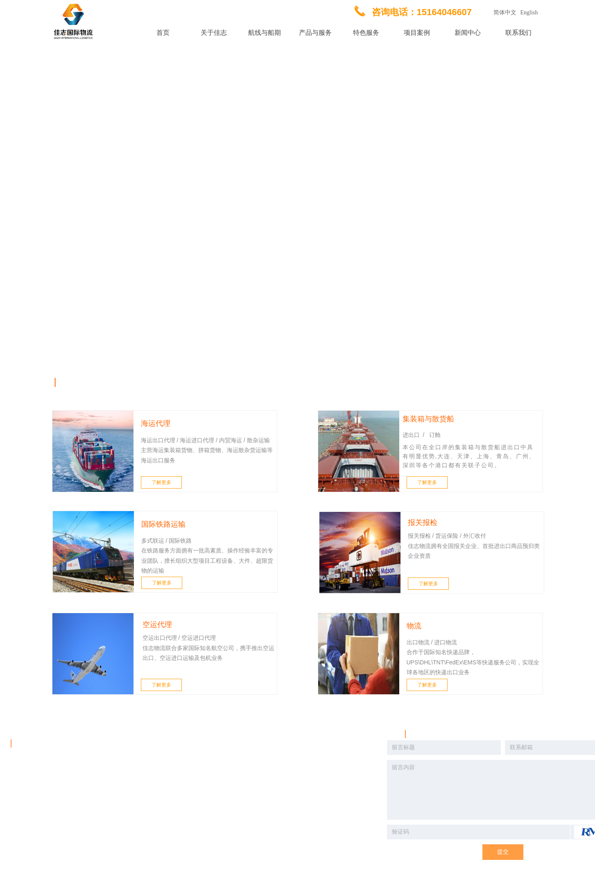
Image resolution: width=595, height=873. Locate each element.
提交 (503, 852)
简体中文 (504, 12)
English (529, 12)
